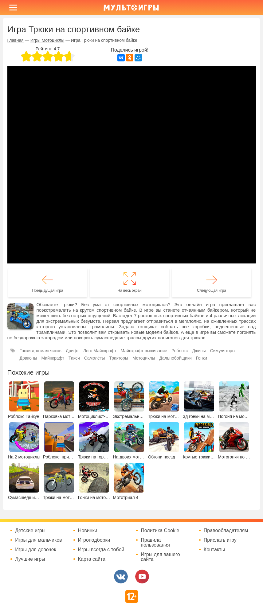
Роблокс (179, 351)
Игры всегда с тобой (101, 549)
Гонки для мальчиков (40, 351)
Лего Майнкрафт (99, 351)
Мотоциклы (143, 358)
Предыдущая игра (47, 290)
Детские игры (30, 530)
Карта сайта (91, 559)
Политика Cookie (160, 530)
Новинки (87, 530)
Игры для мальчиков (38, 540)
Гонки (201, 358)
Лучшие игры (30, 559)
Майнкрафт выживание (144, 351)
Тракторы (118, 358)
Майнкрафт (52, 358)
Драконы (28, 358)
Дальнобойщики (175, 358)
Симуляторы (222, 351)
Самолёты (94, 358)
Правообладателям (226, 530)
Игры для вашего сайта (160, 557)
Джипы (199, 351)
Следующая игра (211, 290)
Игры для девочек (35, 549)
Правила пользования (155, 543)
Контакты (214, 549)
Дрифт (72, 351)
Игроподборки (94, 540)
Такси (74, 358)
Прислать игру (220, 540)
